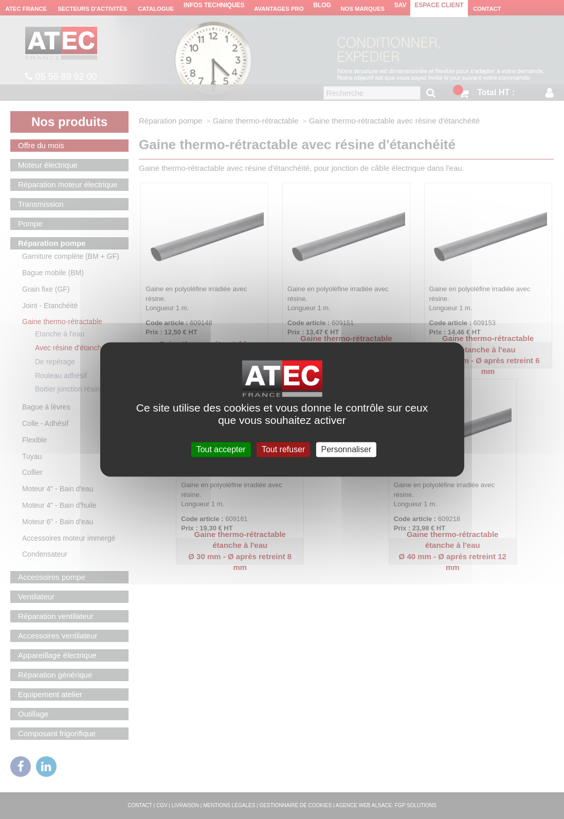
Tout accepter (221, 449)
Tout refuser (283, 449)
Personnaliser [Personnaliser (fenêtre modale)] (346, 449)
